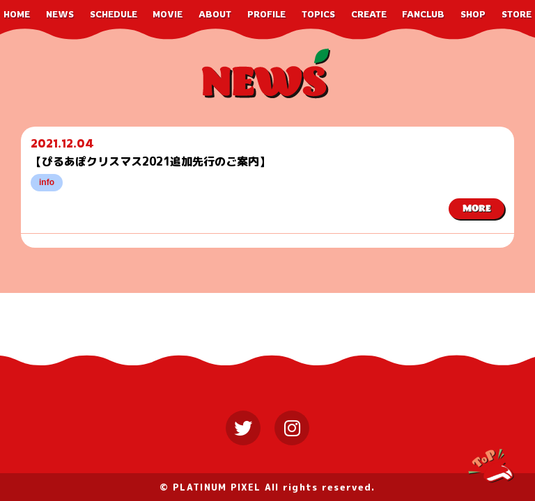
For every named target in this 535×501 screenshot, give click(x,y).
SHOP (473, 14)
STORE (517, 14)
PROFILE (266, 14)
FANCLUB (423, 14)
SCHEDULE (113, 14)
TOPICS (318, 14)
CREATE (369, 14)
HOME (16, 14)
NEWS (60, 14)
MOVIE (168, 14)
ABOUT (215, 14)
